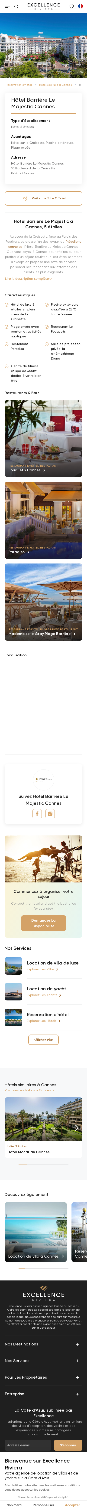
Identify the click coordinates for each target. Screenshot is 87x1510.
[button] (6, 46)
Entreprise (42, 1394)
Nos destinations (42, 1344)
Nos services (42, 1360)
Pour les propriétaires (42, 1377)
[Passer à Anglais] (80, 6)
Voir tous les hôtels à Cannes (28, 1090)
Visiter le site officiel (43, 198)
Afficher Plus (43, 1040)
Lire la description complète (27, 278)
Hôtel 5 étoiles (16, 1146)
